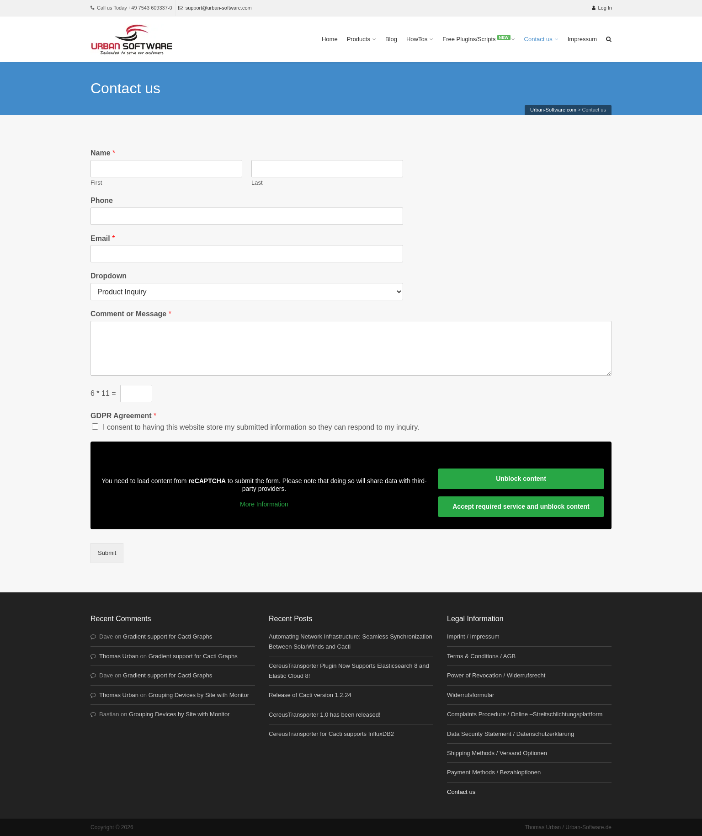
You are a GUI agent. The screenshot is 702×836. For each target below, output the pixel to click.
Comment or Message (130, 314)
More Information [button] (264, 504)
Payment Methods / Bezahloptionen (494, 772)
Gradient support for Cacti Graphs (167, 636)
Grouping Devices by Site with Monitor (199, 695)
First (96, 182)
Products (358, 39)
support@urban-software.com (215, 8)
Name (102, 153)
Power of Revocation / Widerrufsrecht (496, 675)
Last (257, 182)
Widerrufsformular (470, 695)
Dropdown (108, 276)
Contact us (538, 39)
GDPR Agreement (123, 416)
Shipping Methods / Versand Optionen (497, 753)
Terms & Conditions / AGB (481, 656)
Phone (101, 200)
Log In (602, 8)
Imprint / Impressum (473, 636)
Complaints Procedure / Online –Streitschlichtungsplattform (524, 714)
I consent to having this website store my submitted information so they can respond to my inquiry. (261, 427)
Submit (107, 552)
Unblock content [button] (521, 478)
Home (330, 39)
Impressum (582, 39)
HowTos (416, 39)
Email (102, 238)
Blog (391, 39)
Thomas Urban (118, 656)
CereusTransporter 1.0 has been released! (325, 714)
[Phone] (246, 216)
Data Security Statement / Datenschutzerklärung (510, 733)
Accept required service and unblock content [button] (521, 506)
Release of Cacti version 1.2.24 (310, 695)
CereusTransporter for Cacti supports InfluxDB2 (331, 733)
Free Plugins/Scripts (476, 39)
